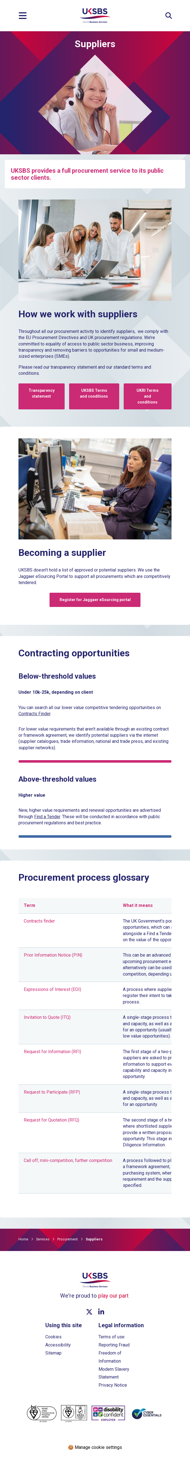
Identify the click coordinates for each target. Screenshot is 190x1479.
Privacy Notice (112, 1385)
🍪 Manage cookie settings (95, 1447)
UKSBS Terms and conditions (94, 393)
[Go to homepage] (95, 21)
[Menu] (23, 15)
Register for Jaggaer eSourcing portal (95, 599)
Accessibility (58, 1345)
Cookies (53, 1336)
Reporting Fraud (114, 1345)
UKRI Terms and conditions (148, 396)
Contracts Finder (34, 713)
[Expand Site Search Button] (169, 16)
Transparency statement (42, 393)
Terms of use (111, 1336)
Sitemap (53, 1353)
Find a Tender (47, 816)
